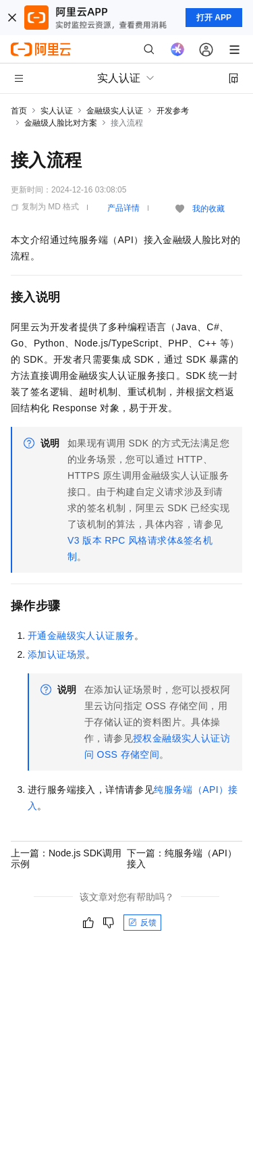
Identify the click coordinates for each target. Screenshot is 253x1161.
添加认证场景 (57, 654)
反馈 (142, 922)
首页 (19, 110)
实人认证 (56, 110)
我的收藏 (208, 208)
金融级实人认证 (114, 110)
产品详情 (123, 208)
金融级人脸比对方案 (60, 123)
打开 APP (213, 17)
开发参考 (173, 110)
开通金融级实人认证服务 (81, 635)
